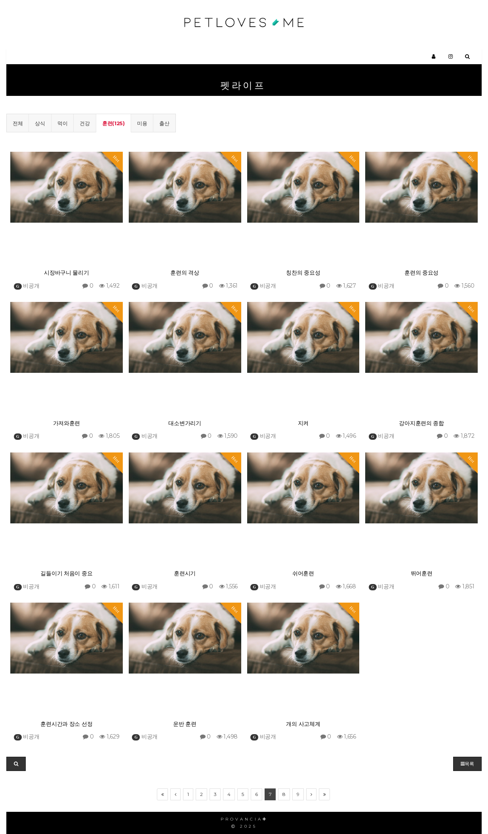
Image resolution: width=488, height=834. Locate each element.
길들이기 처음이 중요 (66, 573)
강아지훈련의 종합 (421, 423)
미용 (142, 123)
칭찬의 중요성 (303, 273)
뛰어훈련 (422, 573)
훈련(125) (113, 123)
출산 (164, 123)
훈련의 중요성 (421, 273)
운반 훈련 (184, 723)
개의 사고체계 (303, 723)
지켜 (303, 423)
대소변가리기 (184, 423)
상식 (40, 123)
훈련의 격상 (184, 273)
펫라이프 (243, 85)
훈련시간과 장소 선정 (66, 723)
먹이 (62, 123)
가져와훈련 (66, 423)
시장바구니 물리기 (66, 273)
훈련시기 (185, 573)
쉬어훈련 (303, 573)
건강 (85, 123)
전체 (18, 123)
